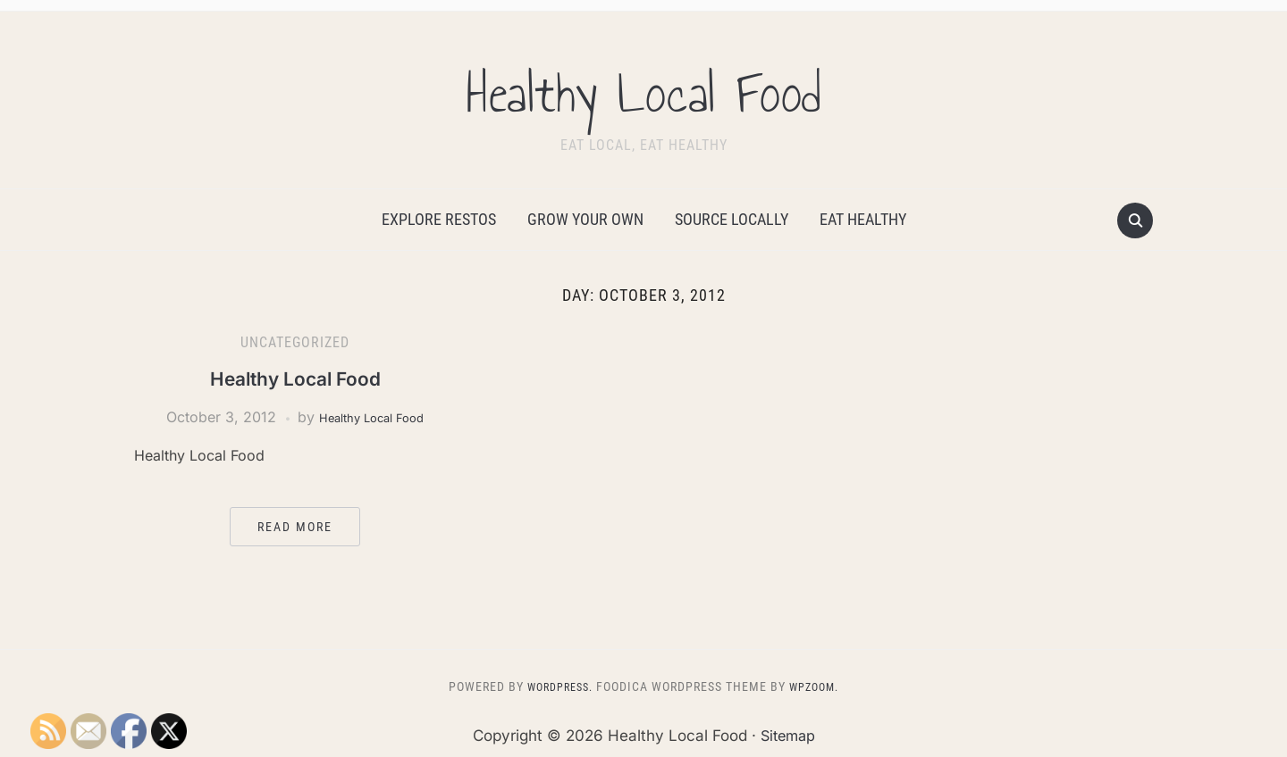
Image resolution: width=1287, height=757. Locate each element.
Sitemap (787, 736)
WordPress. (555, 686)
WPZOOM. (818, 686)
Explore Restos (439, 219)
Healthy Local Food (643, 88)
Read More (294, 527)
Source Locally (731, 219)
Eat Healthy (863, 219)
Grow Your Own (585, 219)
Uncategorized (294, 342)
